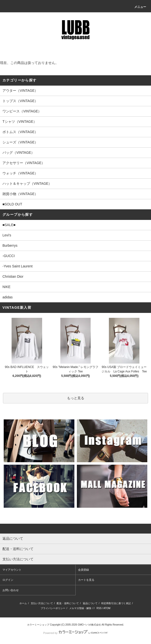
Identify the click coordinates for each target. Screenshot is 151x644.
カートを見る (86, 579)
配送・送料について (68, 603)
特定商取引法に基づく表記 (116, 603)
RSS (99, 608)
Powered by (75, 632)
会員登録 (83, 569)
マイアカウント (11, 569)
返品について (90, 603)
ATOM (106, 608)
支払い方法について (42, 603)
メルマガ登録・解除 (80, 608)
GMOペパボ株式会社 (89, 624)
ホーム (23, 603)
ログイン (7, 579)
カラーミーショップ (38, 624)
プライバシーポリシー (53, 608)
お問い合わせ (10, 590)
